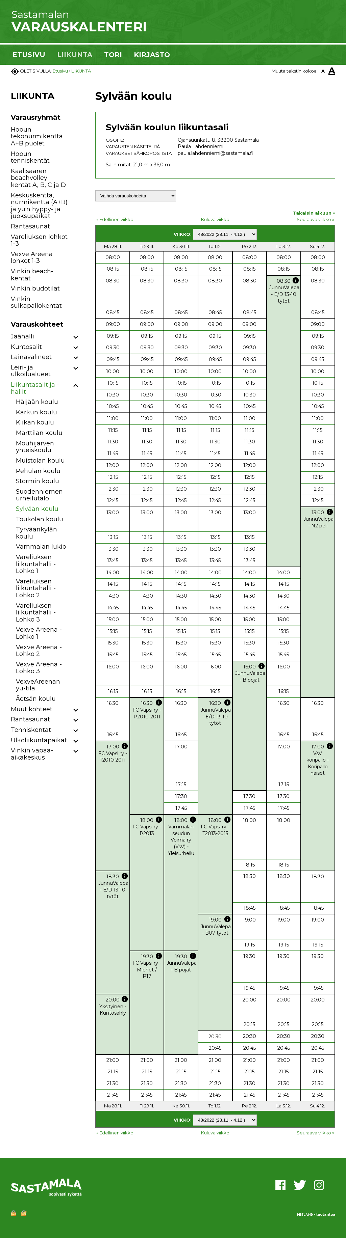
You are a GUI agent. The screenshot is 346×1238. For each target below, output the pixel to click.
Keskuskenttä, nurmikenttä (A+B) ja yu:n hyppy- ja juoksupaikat (39, 206)
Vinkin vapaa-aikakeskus (32, 754)
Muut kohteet (31, 709)
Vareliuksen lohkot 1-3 (39, 240)
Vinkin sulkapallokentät (36, 302)
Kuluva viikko (215, 219)
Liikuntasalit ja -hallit (35, 388)
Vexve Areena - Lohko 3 (39, 668)
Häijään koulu (37, 402)
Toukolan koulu (39, 519)
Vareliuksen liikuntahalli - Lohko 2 (36, 588)
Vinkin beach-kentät (32, 275)
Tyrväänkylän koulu (36, 533)
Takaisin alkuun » (314, 213)
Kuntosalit (26, 347)
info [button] (295, 280)
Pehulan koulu (38, 471)
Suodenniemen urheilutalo (39, 495)
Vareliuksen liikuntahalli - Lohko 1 (36, 564)
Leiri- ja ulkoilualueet (31, 371)
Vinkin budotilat (35, 288)
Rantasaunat (30, 226)
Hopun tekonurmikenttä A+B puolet (37, 136)
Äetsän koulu (36, 699)
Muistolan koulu (40, 460)
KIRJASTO (152, 55)
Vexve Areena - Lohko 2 (39, 650)
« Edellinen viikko (114, 219)
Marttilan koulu (39, 433)
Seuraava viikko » (315, 219)
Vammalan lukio (41, 546)
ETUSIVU (29, 55)
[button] (76, 337)
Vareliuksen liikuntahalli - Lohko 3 (36, 612)
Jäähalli (22, 336)
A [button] (323, 71)
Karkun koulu (36, 412)
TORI (113, 55)
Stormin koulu (37, 481)
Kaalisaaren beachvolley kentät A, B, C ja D (38, 178)
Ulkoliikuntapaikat (39, 740)
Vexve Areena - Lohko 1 (39, 633)
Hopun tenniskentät (30, 157)
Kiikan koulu (35, 422)
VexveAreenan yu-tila (38, 685)
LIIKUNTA (74, 55)
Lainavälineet (31, 357)
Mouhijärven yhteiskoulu (35, 447)
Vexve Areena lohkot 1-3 (32, 257)
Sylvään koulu (37, 509)
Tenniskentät (31, 730)
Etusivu (60, 71)
